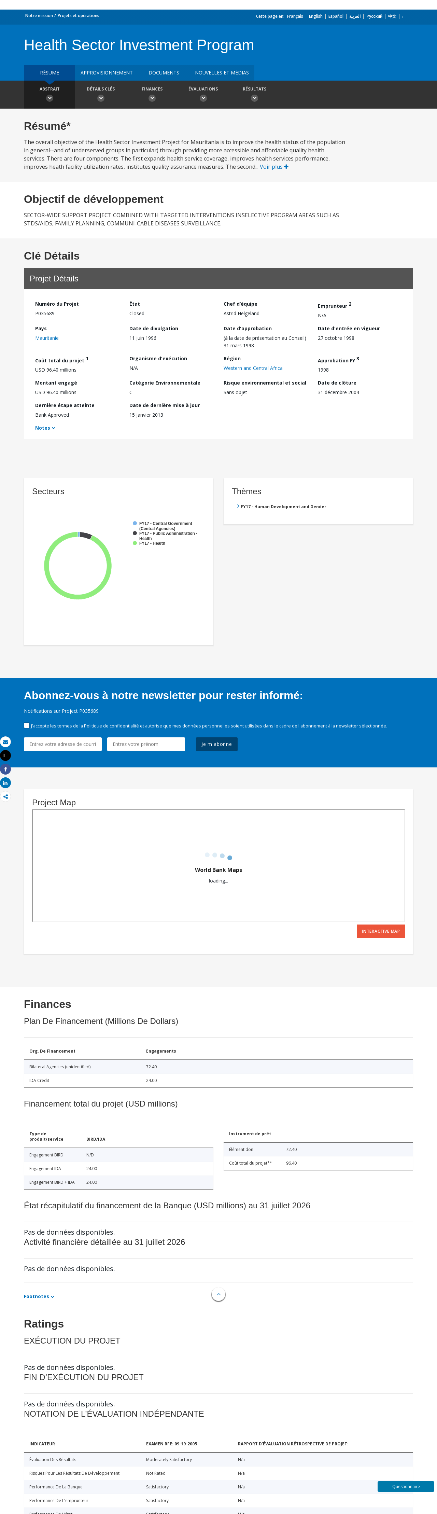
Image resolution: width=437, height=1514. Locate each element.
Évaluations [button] (203, 95)
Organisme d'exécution (158, 358)
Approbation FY (338, 359)
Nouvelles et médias (222, 72)
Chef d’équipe (240, 304)
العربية (355, 16)
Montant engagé (56, 382)
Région (232, 358)
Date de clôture (337, 382)
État (134, 304)
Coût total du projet (61, 359)
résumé (49, 72)
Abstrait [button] (49, 95)
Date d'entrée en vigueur (349, 328)
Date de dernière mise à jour (164, 405)
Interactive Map (381, 931)
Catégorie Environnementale (164, 382)
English (316, 16)
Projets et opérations (78, 15)
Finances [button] (152, 95)
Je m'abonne (216, 744)
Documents (164, 72)
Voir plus (274, 166)
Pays (41, 328)
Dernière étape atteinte (65, 405)
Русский (374, 16)
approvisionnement (107, 72)
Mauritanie (47, 338)
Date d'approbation (248, 328)
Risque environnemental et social (265, 382)
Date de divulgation (153, 328)
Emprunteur (334, 305)
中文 (392, 16)
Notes (42, 428)
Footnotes (36, 1296)
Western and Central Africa (253, 368)
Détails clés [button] (101, 95)
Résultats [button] (254, 95)
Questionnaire (406, 1486)
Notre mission (39, 15)
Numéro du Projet (57, 304)
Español (335, 16)
